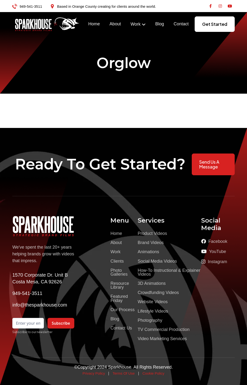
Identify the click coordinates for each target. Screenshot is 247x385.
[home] (47, 24)
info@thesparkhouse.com (39, 305)
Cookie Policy (153, 373)
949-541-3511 (31, 6)
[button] (138, 24)
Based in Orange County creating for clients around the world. (106, 6)
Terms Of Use (124, 373)
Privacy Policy (93, 373)
